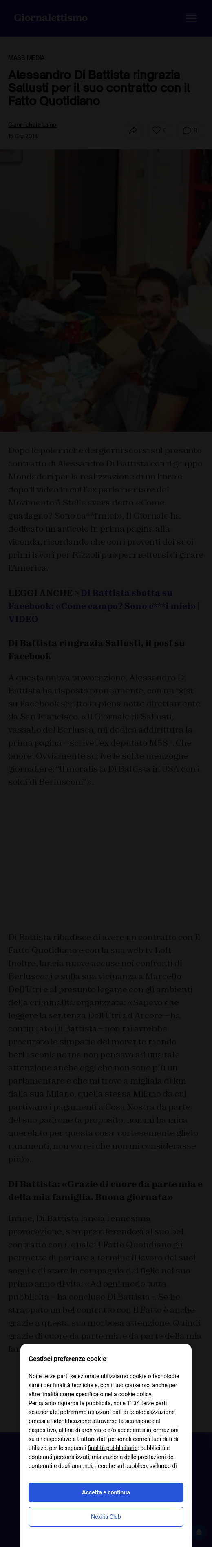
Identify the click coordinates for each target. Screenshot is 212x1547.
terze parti (154, 1403)
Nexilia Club (106, 1517)
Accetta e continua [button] (106, 1492)
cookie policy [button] (134, 1394)
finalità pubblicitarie (112, 1448)
